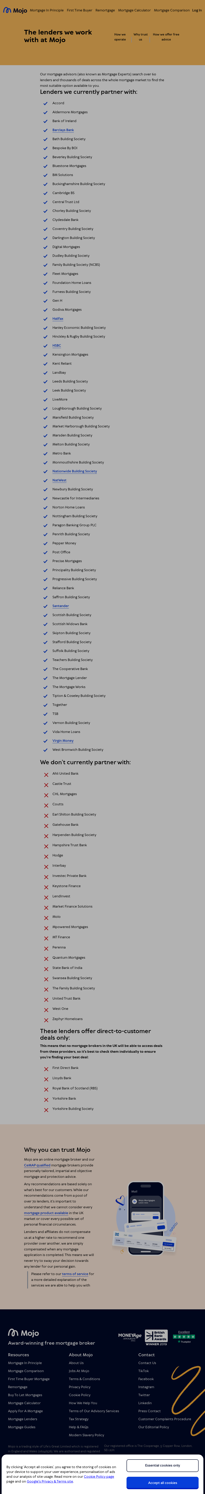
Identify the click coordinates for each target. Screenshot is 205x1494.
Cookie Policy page (99, 1477)
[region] (102, 1474)
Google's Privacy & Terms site (50, 1481)
